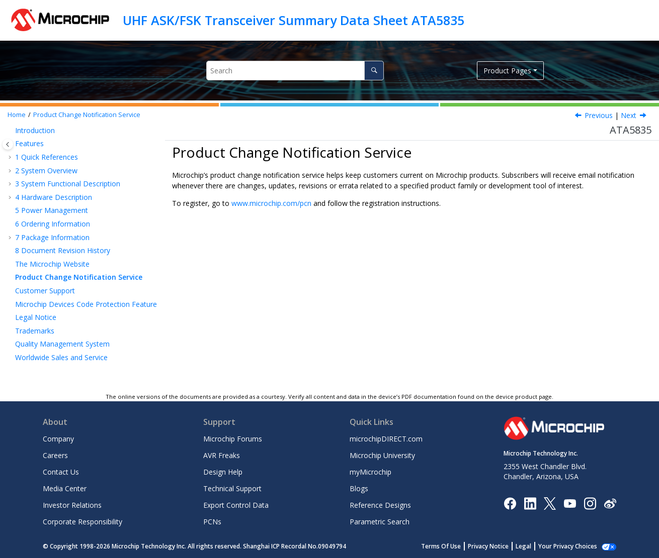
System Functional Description (67, 183)
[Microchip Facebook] (510, 502)
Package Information (52, 237)
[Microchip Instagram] (590, 502)
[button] (11, 131)
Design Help (222, 472)
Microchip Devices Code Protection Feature (86, 304)
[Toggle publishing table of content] (8, 144)
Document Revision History (62, 250)
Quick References (46, 157)
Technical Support (232, 488)
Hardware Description (53, 197)
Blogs (359, 488)
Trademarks (34, 331)
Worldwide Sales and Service (61, 357)
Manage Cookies (573, 546)
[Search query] (295, 70)
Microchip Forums (232, 438)
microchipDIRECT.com (386, 438)
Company (58, 438)
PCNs (212, 521)
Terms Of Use (452, 546)
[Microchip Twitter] (550, 502)
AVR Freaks (221, 455)
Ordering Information (52, 224)
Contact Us (61, 472)
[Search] (374, 70)
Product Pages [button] (507, 70)
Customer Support (45, 290)
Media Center (65, 488)
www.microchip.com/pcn (271, 203)
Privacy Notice (499, 546)
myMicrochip (370, 472)
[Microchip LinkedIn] (530, 502)
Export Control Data (236, 505)
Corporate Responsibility (82, 521)
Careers (55, 455)
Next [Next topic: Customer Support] (628, 115)
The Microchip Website (52, 264)
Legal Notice (35, 317)
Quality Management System (62, 344)
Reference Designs (380, 505)
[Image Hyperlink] (569, 503)
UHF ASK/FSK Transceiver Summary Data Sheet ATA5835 (293, 20)
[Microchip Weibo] (610, 503)
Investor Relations (72, 505)
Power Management (51, 210)
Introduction (35, 130)
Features (29, 143)
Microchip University (382, 455)
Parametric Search (379, 521)
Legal (534, 546)
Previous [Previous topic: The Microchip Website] (599, 115)
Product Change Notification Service (86, 114)
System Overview (46, 170)
